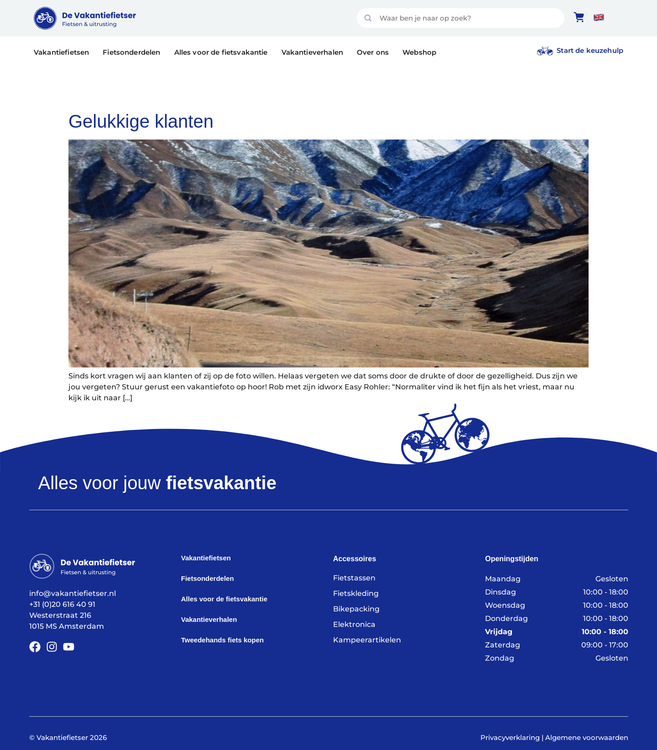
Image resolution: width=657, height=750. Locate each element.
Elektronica (354, 624)
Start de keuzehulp (590, 50)
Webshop (419, 52)
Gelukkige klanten (141, 121)
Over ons (373, 52)
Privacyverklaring (510, 737)
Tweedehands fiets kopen (222, 640)
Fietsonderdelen (131, 52)
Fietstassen (354, 578)
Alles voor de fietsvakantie (221, 52)
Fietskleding (356, 593)
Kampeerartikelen (367, 640)
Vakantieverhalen (312, 52)
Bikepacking (356, 609)
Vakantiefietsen (61, 52)
